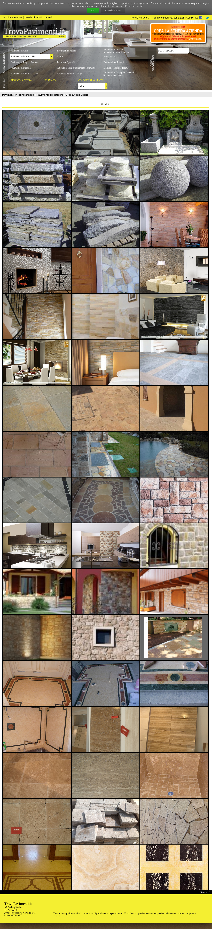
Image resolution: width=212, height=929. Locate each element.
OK (93, 10)
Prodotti (105, 104)
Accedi (48, 17)
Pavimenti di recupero (50, 94)
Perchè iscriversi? (140, 17)
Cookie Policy (113, 10)
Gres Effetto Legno (76, 94)
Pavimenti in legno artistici (18, 94)
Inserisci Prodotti (33, 17)
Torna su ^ (205, 892)
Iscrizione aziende (12, 17)
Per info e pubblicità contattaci (168, 17)
